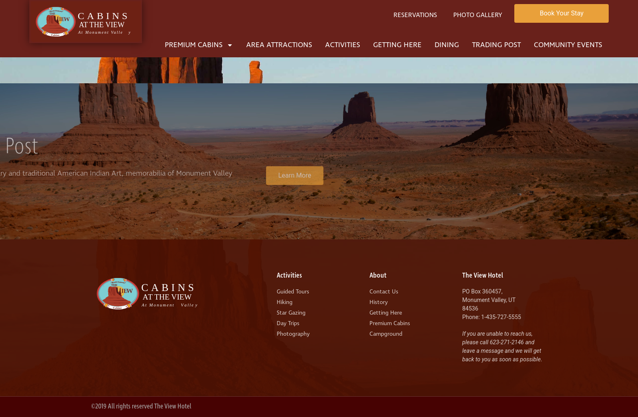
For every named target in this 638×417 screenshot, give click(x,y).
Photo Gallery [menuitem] (477, 15)
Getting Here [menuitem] (397, 45)
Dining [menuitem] (447, 45)
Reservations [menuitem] (415, 15)
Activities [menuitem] (342, 45)
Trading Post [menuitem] (496, 45)
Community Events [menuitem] (568, 45)
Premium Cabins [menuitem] (199, 45)
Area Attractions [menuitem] (279, 45)
